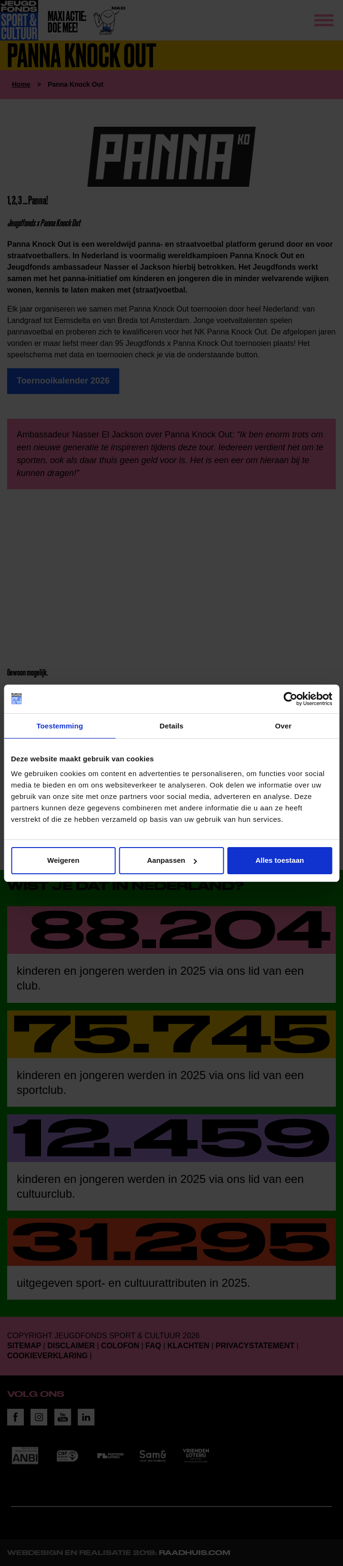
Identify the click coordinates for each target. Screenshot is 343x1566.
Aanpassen (172, 860)
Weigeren (63, 860)
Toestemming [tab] (59, 726)
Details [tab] (172, 726)
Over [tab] (283, 726)
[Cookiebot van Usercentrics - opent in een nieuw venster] (290, 699)
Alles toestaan (279, 860)
